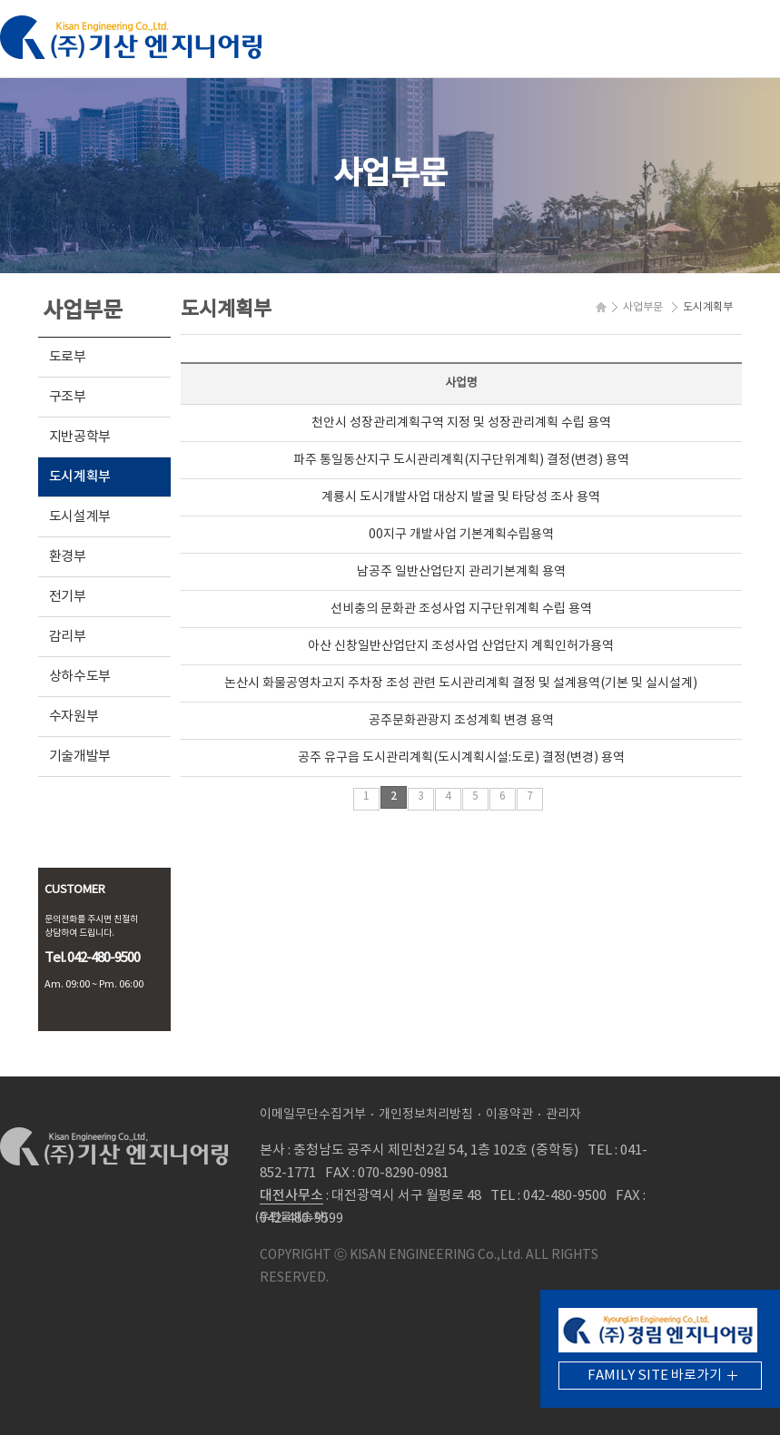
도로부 (67, 357)
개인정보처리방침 (426, 1114)
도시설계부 (80, 517)
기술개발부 (80, 756)
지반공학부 (80, 437)
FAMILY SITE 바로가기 (654, 1375)
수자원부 (74, 716)
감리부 (67, 636)
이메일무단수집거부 (313, 1114)
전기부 (67, 596)
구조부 (67, 397)
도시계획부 (80, 477)
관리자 (563, 1114)
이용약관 (509, 1114)
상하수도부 (80, 676)
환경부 (67, 557)
